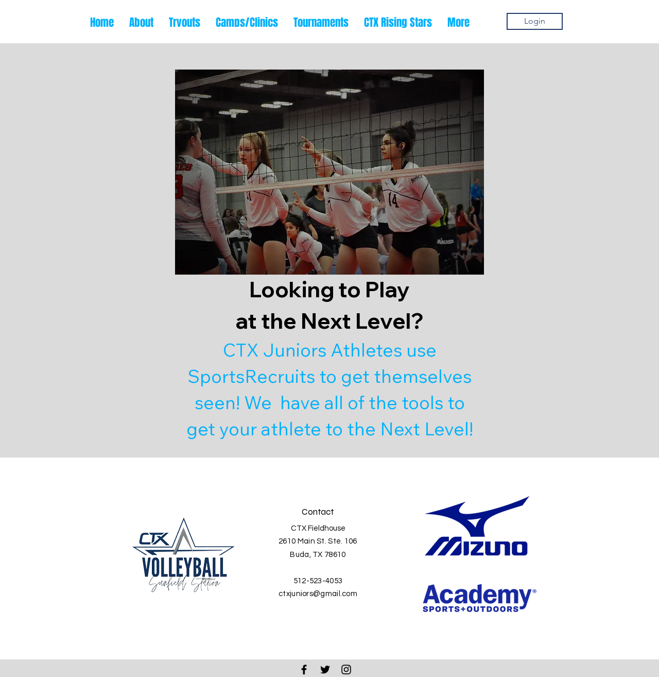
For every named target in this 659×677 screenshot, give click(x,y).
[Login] (535, 21)
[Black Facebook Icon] (304, 669)
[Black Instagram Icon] (346, 669)
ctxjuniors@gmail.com (318, 594)
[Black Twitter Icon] (325, 669)
